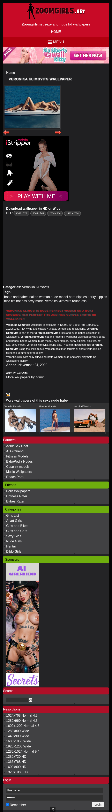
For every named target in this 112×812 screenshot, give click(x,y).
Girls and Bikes (17, 526)
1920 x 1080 (72, 213)
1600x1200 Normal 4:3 (22, 726)
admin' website (17, 373)
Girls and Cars (16, 531)
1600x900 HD (16, 767)
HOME (56, 31)
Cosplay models (18, 466)
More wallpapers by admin (25, 377)
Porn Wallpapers (18, 491)
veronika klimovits (58, 301)
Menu (58, 42)
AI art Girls (14, 520)
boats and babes (16, 297)
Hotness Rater (16, 496)
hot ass (21, 301)
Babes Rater (15, 501)
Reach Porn (15, 477)
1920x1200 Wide (18, 746)
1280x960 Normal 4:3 (22, 720)
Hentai (11, 546)
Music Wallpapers (19, 472)
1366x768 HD (16, 761)
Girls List (12, 515)
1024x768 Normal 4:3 (22, 715)
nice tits (9, 301)
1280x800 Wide (17, 731)
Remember (18, 805)
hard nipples (78, 297)
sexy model (36, 301)
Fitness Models (17, 456)
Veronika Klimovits (35, 287)
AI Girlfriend (14, 451)
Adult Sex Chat (17, 446)
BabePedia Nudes (19, 461)
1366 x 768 (38, 213)
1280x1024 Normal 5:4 (22, 751)
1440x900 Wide (17, 736)
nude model (59, 297)
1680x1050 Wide (18, 741)
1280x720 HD (16, 756)
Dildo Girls (13, 551)
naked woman (39, 297)
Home (10, 72)
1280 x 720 (21, 213)
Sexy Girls (13, 536)
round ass (79, 301)
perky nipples (97, 297)
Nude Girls (14, 541)
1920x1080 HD (17, 772)
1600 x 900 (55, 213)
